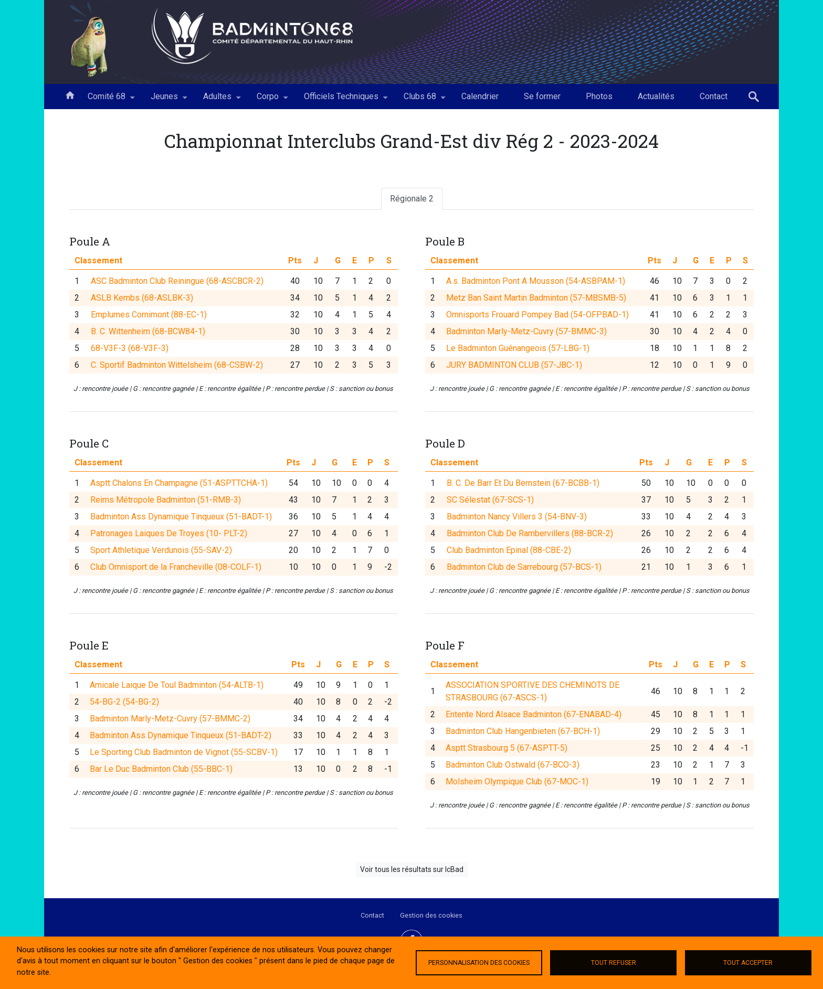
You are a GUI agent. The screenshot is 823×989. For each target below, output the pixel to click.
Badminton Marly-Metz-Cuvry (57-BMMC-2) (170, 787)
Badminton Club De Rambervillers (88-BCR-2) (530, 602)
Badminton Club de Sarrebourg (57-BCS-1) (524, 636)
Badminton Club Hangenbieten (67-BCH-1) (523, 799)
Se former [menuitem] (542, 96)
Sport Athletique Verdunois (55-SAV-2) (161, 619)
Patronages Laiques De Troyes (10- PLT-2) (168, 602)
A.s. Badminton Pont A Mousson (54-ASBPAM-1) (535, 281)
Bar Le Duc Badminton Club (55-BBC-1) (161, 837)
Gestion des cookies (431, 915)
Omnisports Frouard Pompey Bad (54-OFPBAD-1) (537, 315)
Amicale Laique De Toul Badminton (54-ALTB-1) (176, 753)
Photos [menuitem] (599, 96)
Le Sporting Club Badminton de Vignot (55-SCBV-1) (184, 820)
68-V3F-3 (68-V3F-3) (129, 348)
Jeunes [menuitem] (164, 100)
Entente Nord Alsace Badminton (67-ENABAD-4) (533, 783)
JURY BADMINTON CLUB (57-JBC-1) (514, 365)
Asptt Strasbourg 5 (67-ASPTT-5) (506, 816)
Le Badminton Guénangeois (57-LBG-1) (517, 348)
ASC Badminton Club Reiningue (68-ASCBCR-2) (177, 281)
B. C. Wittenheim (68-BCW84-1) (148, 331)
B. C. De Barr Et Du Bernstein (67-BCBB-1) (523, 552)
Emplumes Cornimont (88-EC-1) (149, 315)
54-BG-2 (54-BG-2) (124, 770)
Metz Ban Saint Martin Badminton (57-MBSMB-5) (536, 298)
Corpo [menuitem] (267, 100)
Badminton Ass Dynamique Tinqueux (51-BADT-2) (180, 804)
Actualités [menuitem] (656, 96)
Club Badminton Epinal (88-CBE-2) (509, 619)
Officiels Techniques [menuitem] (341, 100)
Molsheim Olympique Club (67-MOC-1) (517, 850)
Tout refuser (613, 962)
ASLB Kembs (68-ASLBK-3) (142, 298)
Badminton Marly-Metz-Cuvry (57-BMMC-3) (526, 331)
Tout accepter (748, 962)
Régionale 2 (412, 199)
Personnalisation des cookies (479, 962)
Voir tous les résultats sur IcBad (411, 869)
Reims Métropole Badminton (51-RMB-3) (165, 568)
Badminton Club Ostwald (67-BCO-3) (512, 833)
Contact (372, 915)
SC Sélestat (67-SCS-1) (490, 568)
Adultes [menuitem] (217, 100)
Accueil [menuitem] (70, 94)
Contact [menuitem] (713, 96)
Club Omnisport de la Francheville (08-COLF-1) (175, 636)
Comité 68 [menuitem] (106, 100)
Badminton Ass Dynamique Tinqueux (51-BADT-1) (181, 585)
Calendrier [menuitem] (480, 96)
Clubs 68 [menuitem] (420, 100)
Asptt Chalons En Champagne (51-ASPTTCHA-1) (179, 552)
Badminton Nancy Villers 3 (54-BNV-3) (517, 585)
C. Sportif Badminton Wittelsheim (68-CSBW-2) (177, 365)
